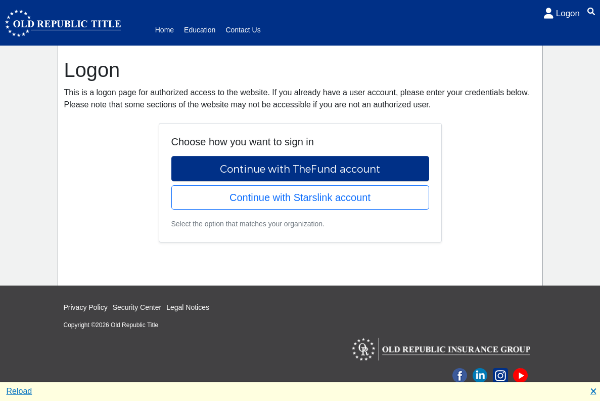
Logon (562, 13)
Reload (19, 391)
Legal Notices (187, 307)
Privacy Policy (86, 307)
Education (199, 30)
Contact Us (242, 30)
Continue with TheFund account (300, 169)
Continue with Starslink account (300, 197)
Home (164, 30)
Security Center (137, 307)
